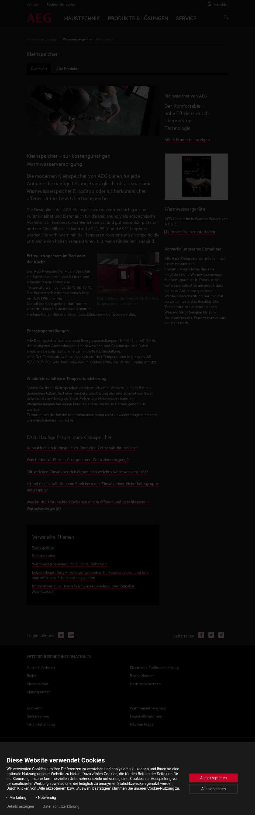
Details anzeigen (20, 806)
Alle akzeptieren (213, 778)
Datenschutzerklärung (61, 806)
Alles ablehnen (213, 789)
